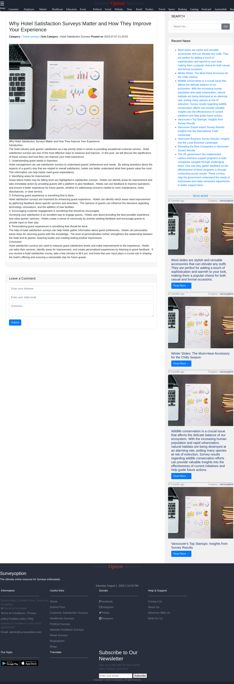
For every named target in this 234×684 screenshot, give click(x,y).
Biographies (57, 640)
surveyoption (226, 200)
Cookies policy (18, 618)
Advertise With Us (159, 612)
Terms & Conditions (13, 613)
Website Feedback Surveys (67, 629)
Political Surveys (60, 624)
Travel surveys (31, 36)
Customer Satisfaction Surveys (69, 612)
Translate (55, 652)
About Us (153, 607)
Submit (15, 322)
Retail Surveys (59, 635)
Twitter (104, 612)
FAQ (31, 618)
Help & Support (157, 590)
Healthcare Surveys (62, 618)
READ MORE (200, 196)
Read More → (181, 285)
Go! (226, 26)
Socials (103, 590)
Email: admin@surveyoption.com (21, 632)
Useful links (57, 590)
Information (8, 590)
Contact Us (155, 601)
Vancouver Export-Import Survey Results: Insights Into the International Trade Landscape (201, 131)
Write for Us (155, 618)
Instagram (106, 607)
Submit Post (57, 607)
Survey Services (119, 3)
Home (53, 601)
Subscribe (140, 675)
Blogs (53, 646)
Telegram (106, 618)
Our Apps (6, 652)
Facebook (106, 601)
